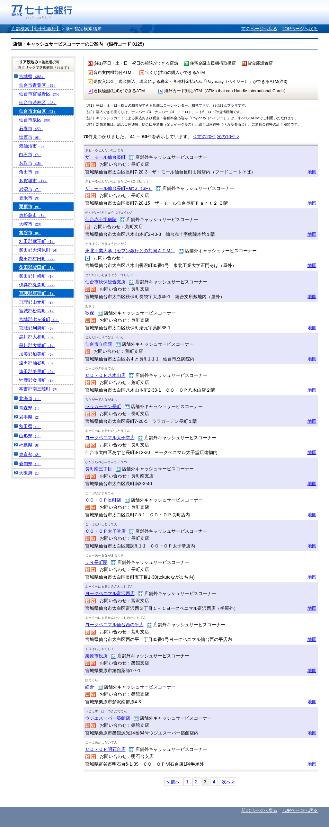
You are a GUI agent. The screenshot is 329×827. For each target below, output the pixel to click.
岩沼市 (30, 189)
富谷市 (30, 232)
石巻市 (31, 128)
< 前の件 (204, 136)
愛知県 (30, 463)
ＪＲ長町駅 (96, 562)
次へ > (228, 781)
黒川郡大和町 (37, 336)
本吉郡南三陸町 (39, 388)
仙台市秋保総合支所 (105, 281)
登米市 (30, 197)
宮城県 (32, 76)
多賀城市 (33, 180)
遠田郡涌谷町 (37, 362)
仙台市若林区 (38, 102)
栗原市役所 (96, 655)
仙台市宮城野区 (40, 93)
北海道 (30, 398)
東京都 (30, 454)
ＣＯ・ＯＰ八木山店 (105, 375)
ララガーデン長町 (103, 406)
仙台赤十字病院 (101, 219)
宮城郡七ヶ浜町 (39, 319)
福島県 (30, 445)
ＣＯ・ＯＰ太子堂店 (105, 531)
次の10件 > (228, 136)
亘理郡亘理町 (37, 293)
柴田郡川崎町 (37, 276)
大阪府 (30, 473)
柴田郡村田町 (37, 258)
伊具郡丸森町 (37, 284)
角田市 (30, 171)
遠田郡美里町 (37, 371)
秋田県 (30, 426)
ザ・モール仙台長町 (105, 157)
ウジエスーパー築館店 (107, 718)
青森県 (30, 407)
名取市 (31, 163)
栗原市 (30, 206)
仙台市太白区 (38, 111)
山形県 (30, 435)
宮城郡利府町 (37, 328)
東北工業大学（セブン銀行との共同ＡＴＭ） (130, 250)
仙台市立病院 (98, 344)
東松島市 (32, 215)
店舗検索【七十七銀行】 (36, 28)
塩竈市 (30, 137)
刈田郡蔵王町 (37, 241)
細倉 (89, 686)
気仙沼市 (32, 145)
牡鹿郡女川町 (37, 380)
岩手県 (30, 417)
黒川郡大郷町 (37, 345)
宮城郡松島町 (37, 310)
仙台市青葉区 (38, 85)
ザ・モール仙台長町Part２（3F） (119, 188)
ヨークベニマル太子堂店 (110, 437)
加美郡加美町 (37, 354)
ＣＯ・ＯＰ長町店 (103, 499)
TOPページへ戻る (300, 28)
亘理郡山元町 (37, 302)
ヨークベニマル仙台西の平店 (114, 624)
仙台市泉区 (35, 119)
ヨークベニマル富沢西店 (110, 593)
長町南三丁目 (98, 468)
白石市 (30, 154)
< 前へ (173, 781)
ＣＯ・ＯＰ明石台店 (105, 749)
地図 (311, 171)
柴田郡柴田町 (37, 267)
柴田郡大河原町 (39, 250)
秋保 (89, 313)
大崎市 (31, 224)
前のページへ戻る (259, 28)
